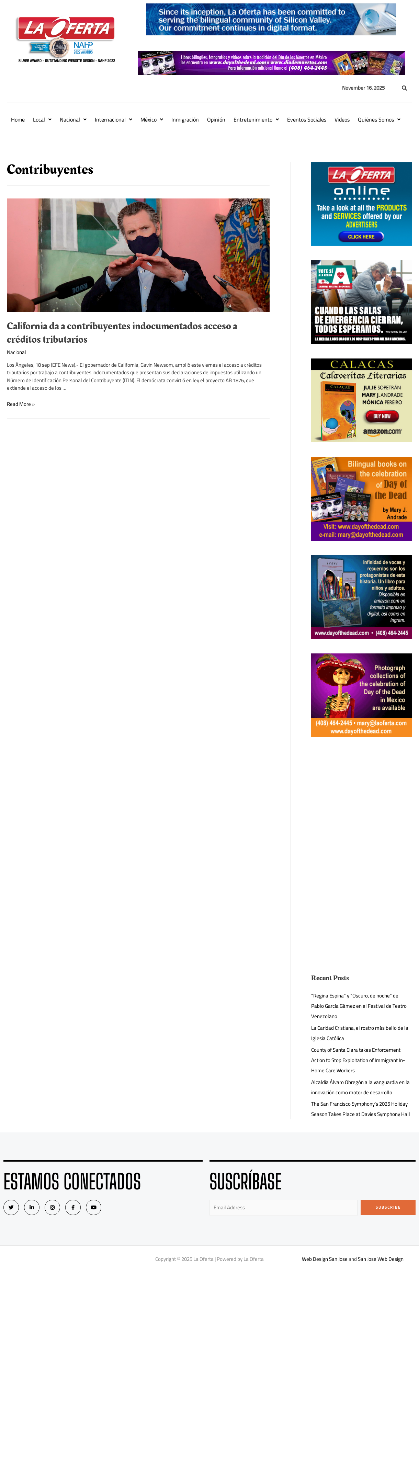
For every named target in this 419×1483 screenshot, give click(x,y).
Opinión (216, 119)
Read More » (21, 404)
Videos (342, 119)
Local (42, 119)
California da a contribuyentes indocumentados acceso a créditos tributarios (122, 333)
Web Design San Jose (325, 1259)
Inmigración (185, 119)
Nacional (73, 119)
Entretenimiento (256, 119)
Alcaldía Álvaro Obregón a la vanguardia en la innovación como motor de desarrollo (360, 1087)
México (151, 119)
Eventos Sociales (306, 119)
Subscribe (388, 1207)
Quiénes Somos (379, 119)
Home (18, 119)
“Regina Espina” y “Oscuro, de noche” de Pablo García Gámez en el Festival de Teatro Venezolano (359, 1006)
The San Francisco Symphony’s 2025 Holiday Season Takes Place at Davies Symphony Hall (360, 1109)
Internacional (113, 119)
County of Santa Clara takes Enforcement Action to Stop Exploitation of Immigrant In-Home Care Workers (358, 1060)
